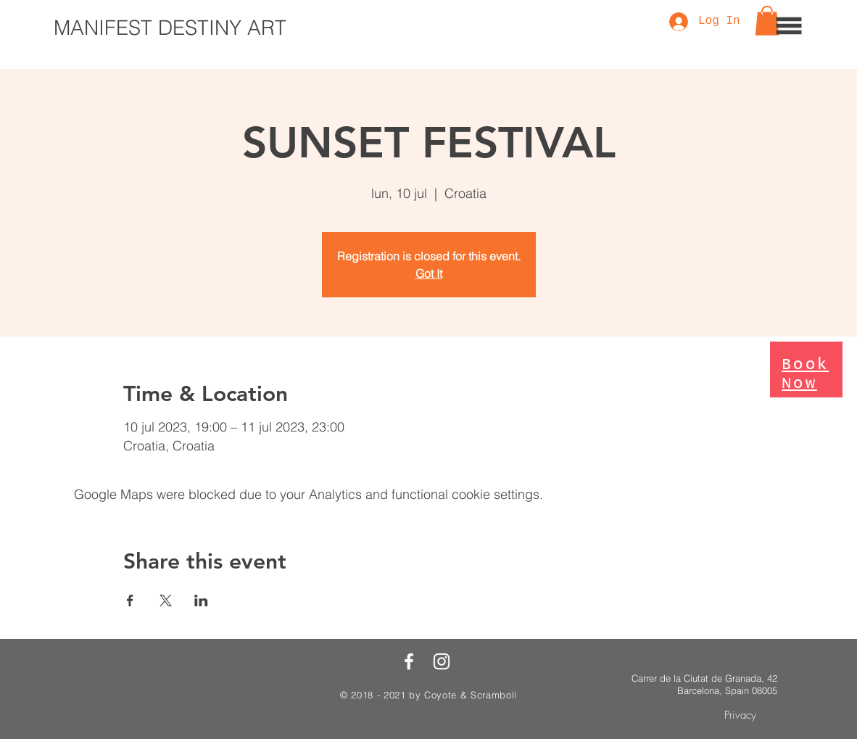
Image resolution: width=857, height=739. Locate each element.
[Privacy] (740, 715)
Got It (428, 273)
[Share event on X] (166, 600)
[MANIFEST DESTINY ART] (170, 28)
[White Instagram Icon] (441, 661)
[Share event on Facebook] (130, 600)
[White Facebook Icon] (409, 661)
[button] (789, 26)
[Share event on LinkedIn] (201, 600)
